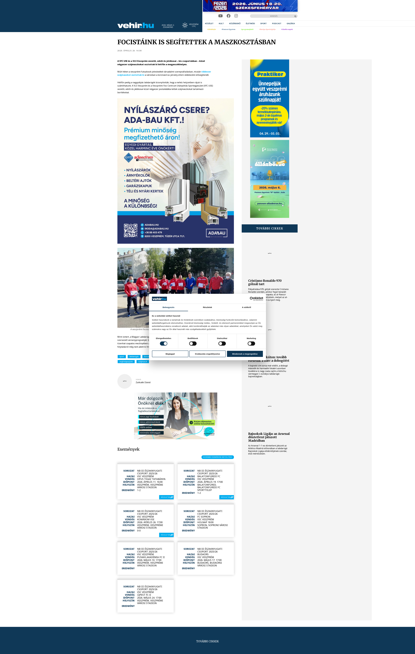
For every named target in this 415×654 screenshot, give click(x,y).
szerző (138, 379)
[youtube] (220, 16)
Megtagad (170, 354)
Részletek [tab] (207, 307)
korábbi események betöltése (217, 457)
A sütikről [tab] (246, 307)
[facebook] (229, 16)
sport (121, 356)
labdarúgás (134, 356)
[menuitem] (209, 23)
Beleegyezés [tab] (168, 307)
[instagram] (236, 16)
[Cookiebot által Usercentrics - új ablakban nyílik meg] (251, 299)
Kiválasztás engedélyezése (207, 354)
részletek (165, 497)
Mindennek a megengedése (245, 354)
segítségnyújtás (126, 361)
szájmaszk (142, 361)
